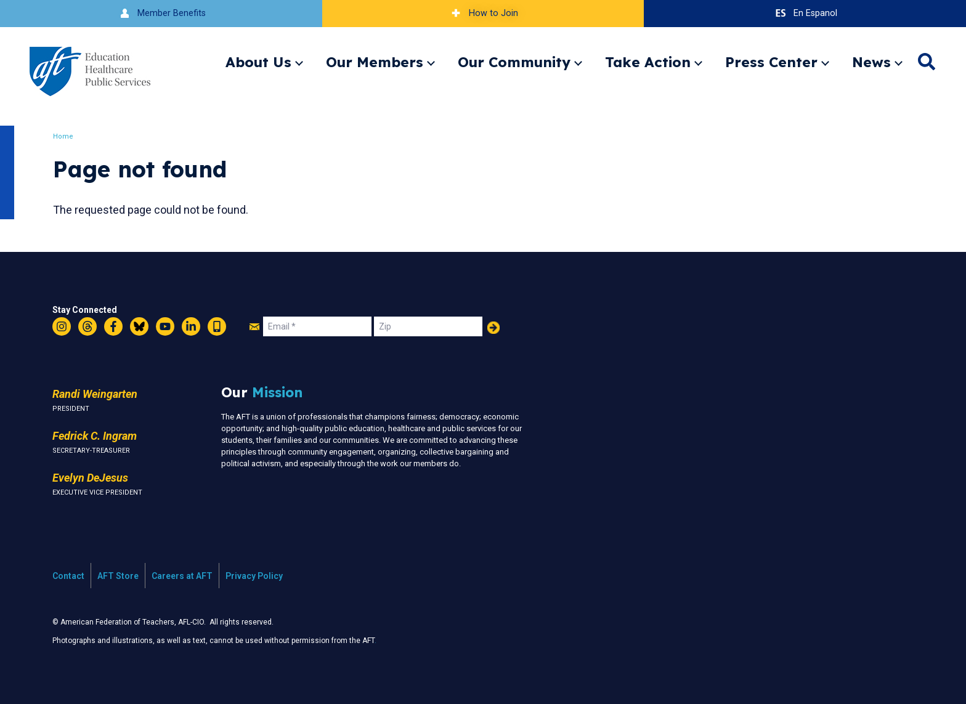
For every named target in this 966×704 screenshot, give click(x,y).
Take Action (648, 62)
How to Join (483, 13)
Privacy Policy (254, 576)
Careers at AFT (182, 576)
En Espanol (805, 13)
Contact (68, 576)
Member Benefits (161, 13)
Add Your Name (493, 328)
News (871, 62)
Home (64, 136)
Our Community (514, 62)
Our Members (374, 62)
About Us (258, 62)
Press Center (771, 62)
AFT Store (118, 576)
